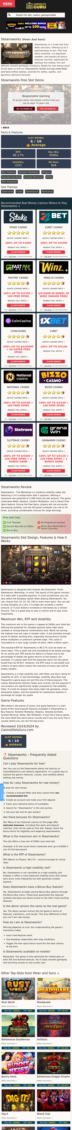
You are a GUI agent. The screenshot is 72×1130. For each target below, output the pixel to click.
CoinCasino (18, 331)
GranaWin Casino (54, 440)
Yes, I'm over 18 (47, 109)
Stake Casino (18, 227)
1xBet (54, 331)
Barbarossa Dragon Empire (53, 1076)
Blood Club (43, 1113)
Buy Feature (8, 172)
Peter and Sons (33, 39)
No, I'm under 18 (24, 109)
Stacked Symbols (11, 177)
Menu (7, 3)
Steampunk (32, 191)
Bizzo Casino (54, 387)
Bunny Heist (9, 1076)
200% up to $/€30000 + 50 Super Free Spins (18, 349)
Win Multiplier (9, 181)
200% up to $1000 (18, 243)
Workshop (47, 191)
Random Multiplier (28, 172)
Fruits (19, 191)
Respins (46, 172)
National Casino (18, 387)
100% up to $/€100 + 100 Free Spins (18, 295)
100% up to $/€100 (53, 346)
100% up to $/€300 (53, 243)
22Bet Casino (54, 227)
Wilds (49, 177)
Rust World (8, 1002)
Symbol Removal (33, 177)
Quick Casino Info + (18, 238)
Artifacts (42, 1039)
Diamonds (7, 191)
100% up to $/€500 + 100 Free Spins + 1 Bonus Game (18, 459)
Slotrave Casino (18, 440)
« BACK (5, 127)
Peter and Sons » (9, 1006)
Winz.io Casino (54, 277)
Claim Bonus (18, 252)
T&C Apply (12, 256)
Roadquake (43, 1002)
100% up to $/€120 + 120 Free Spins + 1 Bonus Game (54, 459)
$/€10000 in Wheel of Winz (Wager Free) (53, 295)
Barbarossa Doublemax (16, 1039)
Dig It (5, 1113)
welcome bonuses (13, 825)
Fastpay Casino (18, 277)
